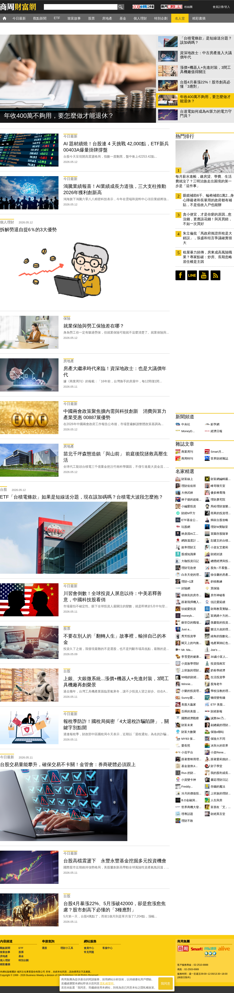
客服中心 (107, 948)
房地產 (4, 956)
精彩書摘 (5, 964)
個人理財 (5, 960)
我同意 (165, 983)
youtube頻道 (204, 275)
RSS (215, 275)
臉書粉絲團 (180, 275)
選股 (44, 948)
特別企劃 (24, 960)
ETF (21, 948)
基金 (21, 956)
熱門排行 (185, 136)
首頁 (8, 18)
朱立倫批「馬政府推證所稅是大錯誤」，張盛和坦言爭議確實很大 (207, 238)
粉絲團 (188, 6)
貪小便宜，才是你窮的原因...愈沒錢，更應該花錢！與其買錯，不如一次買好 (207, 219)
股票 (21, 952)
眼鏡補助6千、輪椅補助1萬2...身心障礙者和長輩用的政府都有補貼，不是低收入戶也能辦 (208, 200)
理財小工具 (66, 948)
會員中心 (89, 948)
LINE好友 (192, 275)
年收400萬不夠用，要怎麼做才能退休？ (59, 115)
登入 (227, 6)
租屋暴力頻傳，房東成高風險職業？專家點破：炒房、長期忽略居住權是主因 (207, 257)
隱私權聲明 (106, 983)
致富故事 (5, 952)
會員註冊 (218, 6)
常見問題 (89, 952)
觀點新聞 (5, 948)
